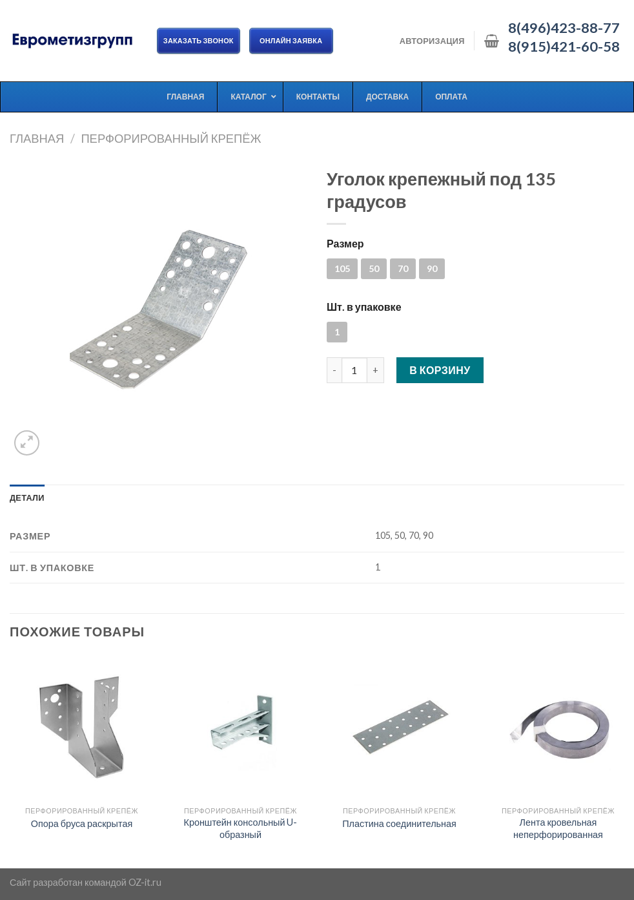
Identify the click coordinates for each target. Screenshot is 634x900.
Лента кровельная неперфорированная (558, 828)
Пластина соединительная (399, 823)
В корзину (440, 370)
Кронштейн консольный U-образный (241, 828)
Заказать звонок (199, 40)
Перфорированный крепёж (171, 138)
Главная (37, 138)
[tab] (27, 497)
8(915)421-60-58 (564, 46)
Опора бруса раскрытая (81, 823)
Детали (27, 497)
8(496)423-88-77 (564, 27)
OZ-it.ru (144, 882)
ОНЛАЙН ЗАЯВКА (291, 40)
